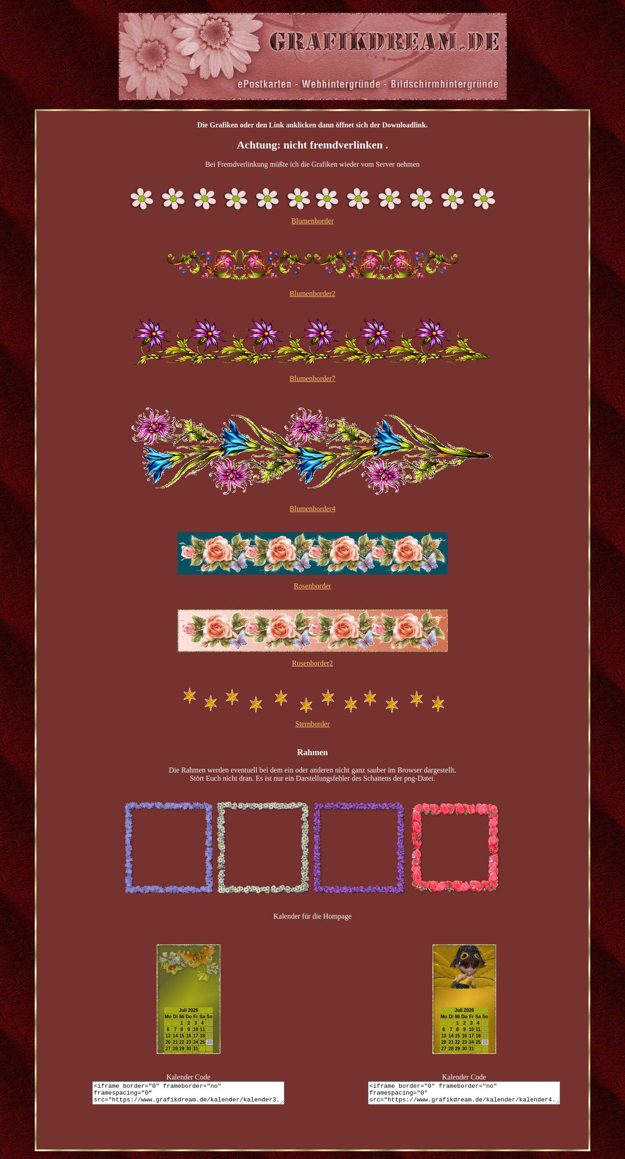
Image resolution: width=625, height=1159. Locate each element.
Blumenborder (312, 221)
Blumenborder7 (312, 378)
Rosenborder (312, 586)
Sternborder (312, 724)
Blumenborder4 (312, 509)
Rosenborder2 (312, 663)
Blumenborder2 (312, 293)
